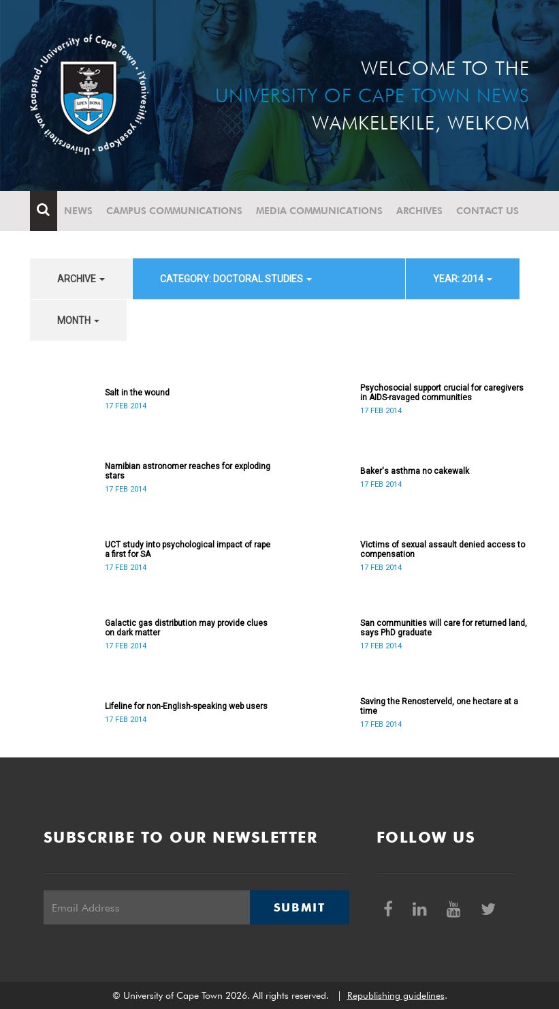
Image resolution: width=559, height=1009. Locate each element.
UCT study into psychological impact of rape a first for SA (187, 549)
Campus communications (174, 210)
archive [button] (81, 278)
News (78, 210)
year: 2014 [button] (462, 278)
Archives (419, 210)
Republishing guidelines (396, 995)
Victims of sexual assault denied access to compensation (442, 549)
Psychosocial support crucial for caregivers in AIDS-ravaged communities (442, 392)
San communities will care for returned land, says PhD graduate (443, 627)
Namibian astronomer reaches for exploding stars (187, 471)
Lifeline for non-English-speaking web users (186, 706)
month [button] (78, 320)
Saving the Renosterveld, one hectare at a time (439, 706)
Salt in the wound (137, 392)
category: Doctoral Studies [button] (236, 278)
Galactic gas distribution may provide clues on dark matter (186, 627)
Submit (299, 907)
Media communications (319, 210)
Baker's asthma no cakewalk (414, 471)
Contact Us (487, 210)
